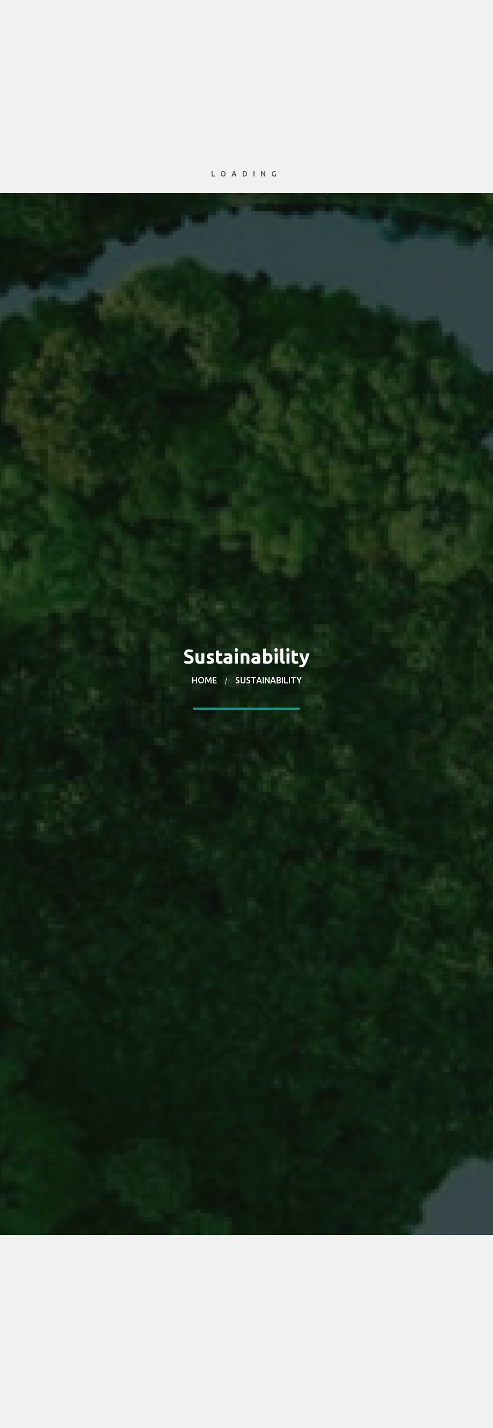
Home (204, 680)
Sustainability (268, 680)
